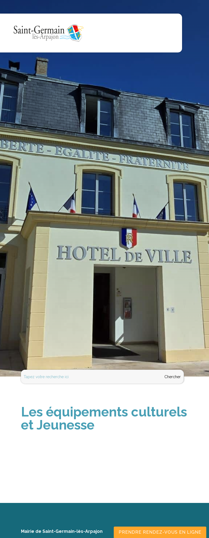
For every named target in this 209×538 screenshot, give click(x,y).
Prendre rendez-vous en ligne (160, 532)
